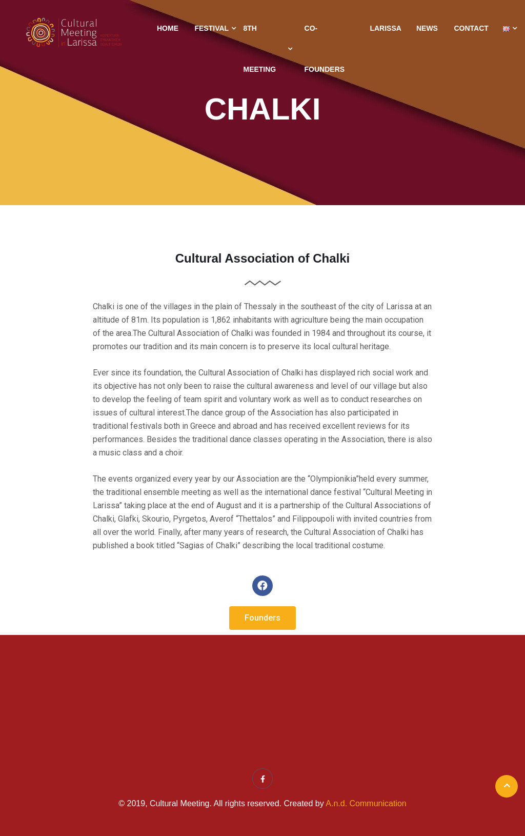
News (427, 28)
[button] (262, 618)
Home (167, 28)
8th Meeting (259, 48)
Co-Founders (325, 48)
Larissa (385, 28)
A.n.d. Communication (366, 803)
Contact (471, 28)
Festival (211, 28)
